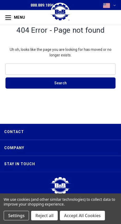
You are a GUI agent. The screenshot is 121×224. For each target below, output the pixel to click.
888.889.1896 (42, 5)
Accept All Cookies (82, 215)
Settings (16, 215)
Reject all (44, 215)
